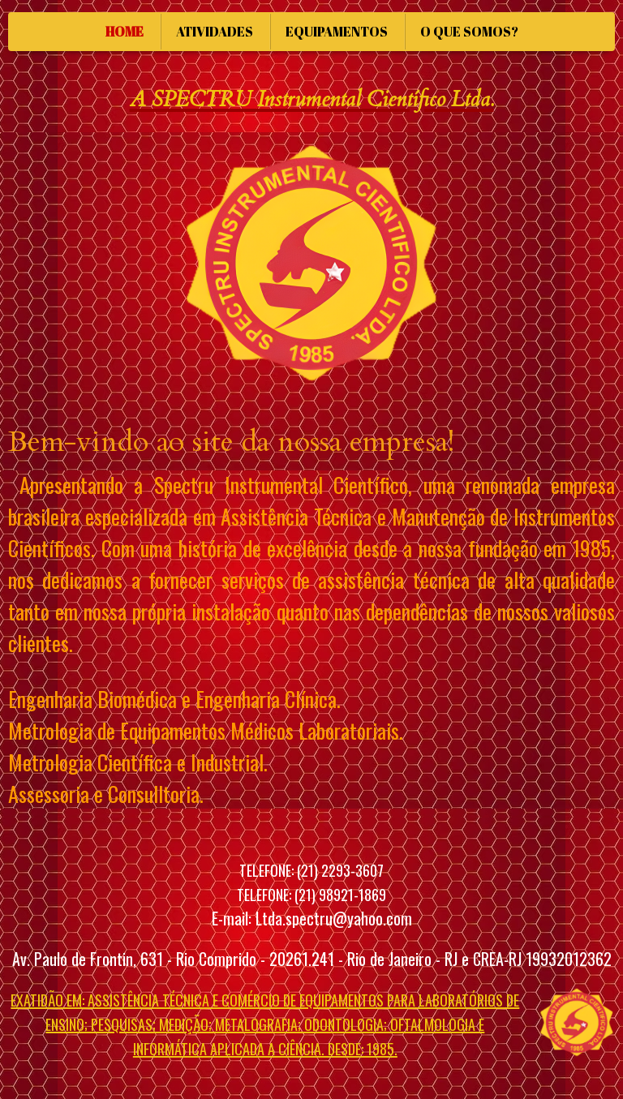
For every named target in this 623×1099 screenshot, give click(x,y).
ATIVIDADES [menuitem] (214, 32)
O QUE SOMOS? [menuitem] (469, 32)
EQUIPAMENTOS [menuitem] (337, 32)
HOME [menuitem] (124, 32)
